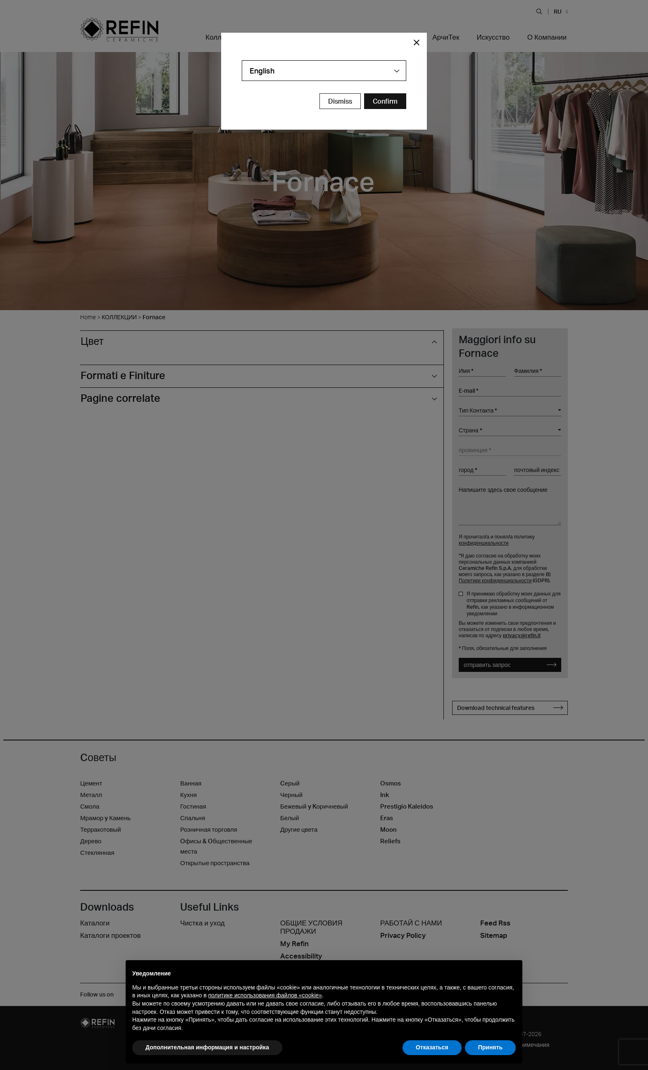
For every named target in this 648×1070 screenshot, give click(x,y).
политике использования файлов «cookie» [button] (265, 995)
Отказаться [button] (432, 1047)
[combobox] (324, 70)
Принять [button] (490, 1047)
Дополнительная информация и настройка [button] (207, 1047)
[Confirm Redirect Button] (385, 101)
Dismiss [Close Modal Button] (340, 101)
